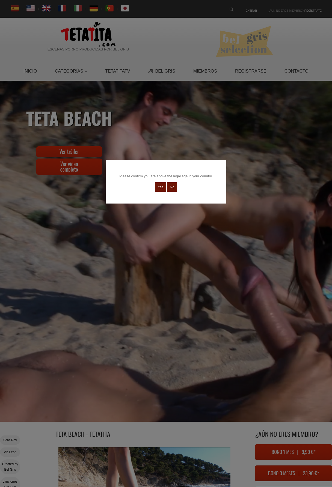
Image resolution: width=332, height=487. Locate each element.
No (172, 187)
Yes (160, 187)
